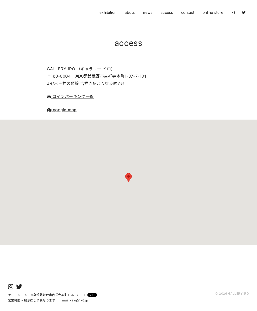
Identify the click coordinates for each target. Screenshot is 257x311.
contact (187, 12)
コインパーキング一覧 (70, 96)
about (130, 12)
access (167, 12)
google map (62, 109)
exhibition (108, 12)
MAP (92, 294)
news (147, 12)
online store (213, 12)
